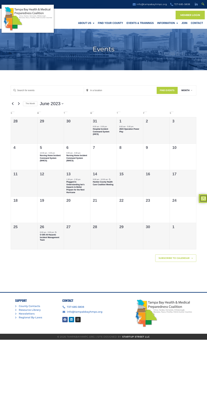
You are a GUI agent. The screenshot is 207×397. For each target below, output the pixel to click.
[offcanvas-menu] (203, 198)
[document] (103, 198)
